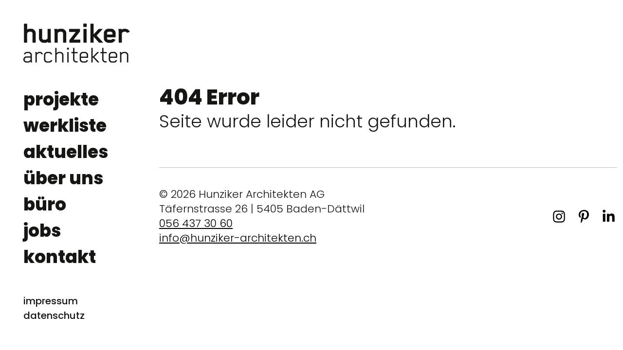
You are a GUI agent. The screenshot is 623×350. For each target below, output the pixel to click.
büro (44, 204)
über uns (63, 178)
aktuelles (65, 152)
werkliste (65, 125)
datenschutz (54, 315)
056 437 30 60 (196, 223)
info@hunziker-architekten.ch (237, 237)
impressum (50, 301)
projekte (61, 99)
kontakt (59, 257)
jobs (42, 230)
